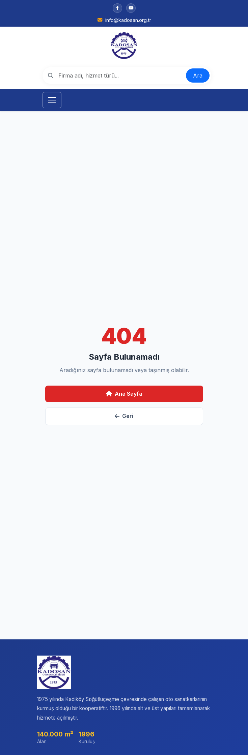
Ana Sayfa (124, 393)
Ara (197, 75)
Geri (124, 416)
